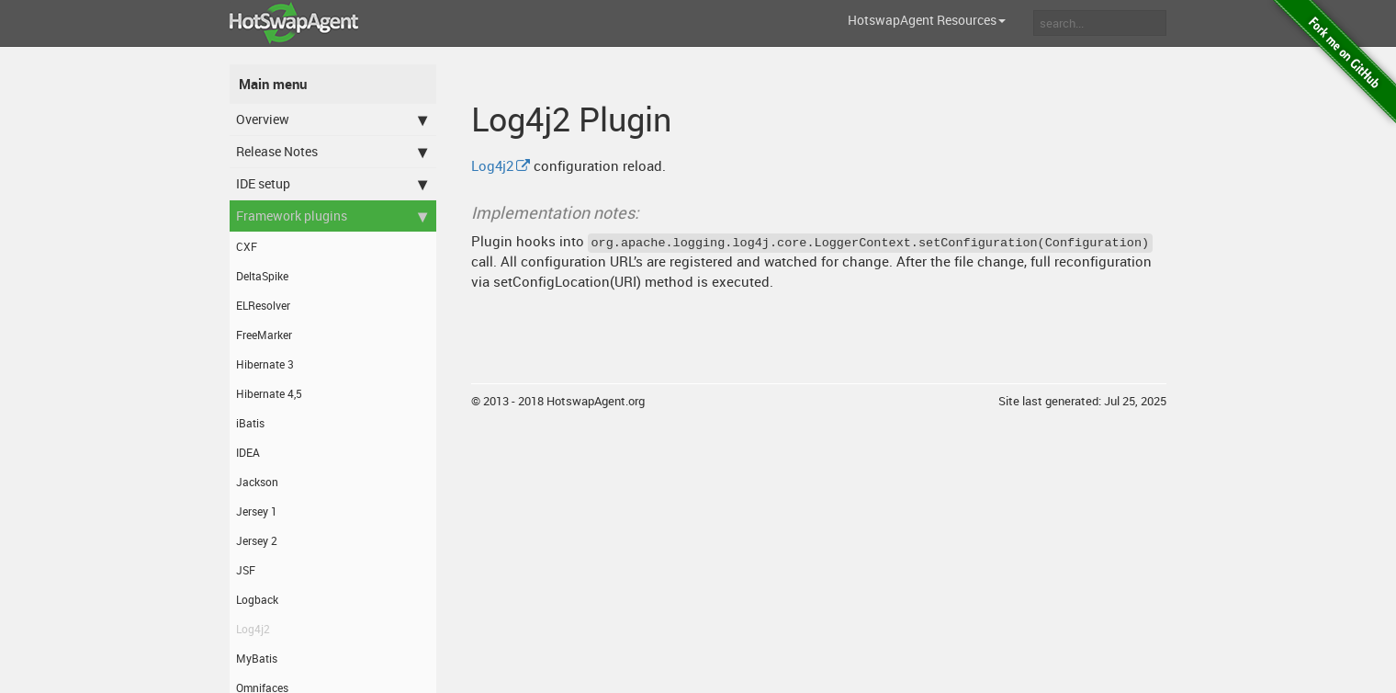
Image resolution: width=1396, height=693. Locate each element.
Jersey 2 (256, 540)
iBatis (250, 422)
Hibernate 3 (265, 364)
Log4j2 (253, 628)
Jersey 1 (256, 511)
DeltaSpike (262, 275)
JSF (245, 569)
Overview (331, 119)
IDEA (248, 452)
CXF (246, 246)
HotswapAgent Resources (927, 19)
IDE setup (331, 184)
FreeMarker (264, 334)
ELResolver (263, 305)
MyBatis (256, 658)
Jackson (257, 481)
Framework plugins (331, 216)
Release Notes (331, 151)
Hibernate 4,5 (269, 393)
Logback (257, 599)
